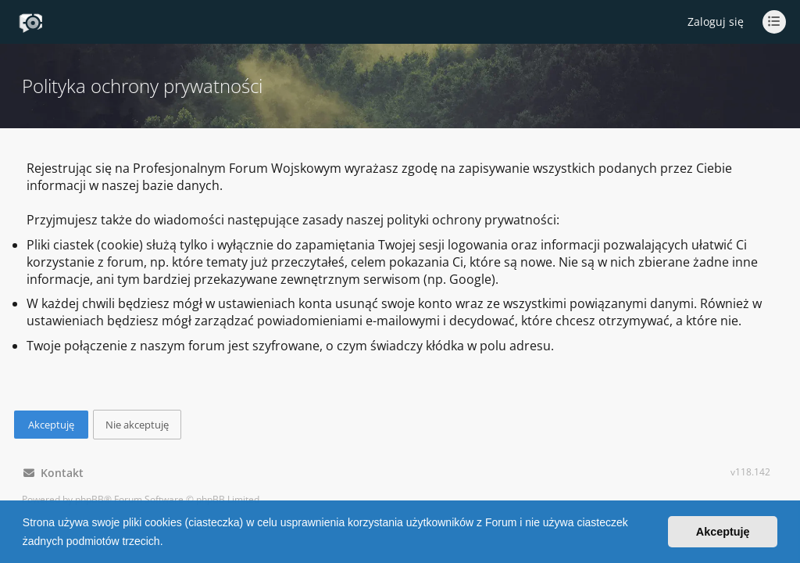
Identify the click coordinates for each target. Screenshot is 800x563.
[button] (168, 542)
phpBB (89, 499)
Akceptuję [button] (723, 531)
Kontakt (53, 472)
